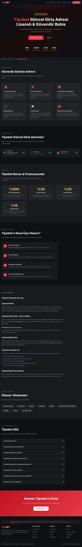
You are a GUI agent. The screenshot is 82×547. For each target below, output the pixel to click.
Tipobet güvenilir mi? (33, 441)
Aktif (23, 152)
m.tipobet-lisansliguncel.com (15, 247)
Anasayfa (4, 59)
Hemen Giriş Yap (36, 37)
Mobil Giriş (35, 532)
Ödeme (65, 2)
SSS (69, 2)
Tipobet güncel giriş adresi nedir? (33, 447)
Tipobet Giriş (11, 59)
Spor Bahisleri (53, 529)
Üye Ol (49, 37)
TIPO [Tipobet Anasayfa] (6, 2)
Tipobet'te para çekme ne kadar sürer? (33, 458)
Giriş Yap (76, 2)
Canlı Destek (70, 534)
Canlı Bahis (52, 532)
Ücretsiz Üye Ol (41, 508)
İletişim (68, 537)
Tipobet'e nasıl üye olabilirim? (33, 482)
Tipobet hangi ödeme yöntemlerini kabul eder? (33, 464)
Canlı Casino (53, 537)
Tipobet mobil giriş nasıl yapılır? (33, 452)
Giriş (47, 2)
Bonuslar (53, 2)
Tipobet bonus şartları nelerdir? (33, 470)
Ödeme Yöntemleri (71, 532)
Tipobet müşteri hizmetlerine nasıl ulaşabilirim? (33, 476)
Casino (51, 534)
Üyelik (59, 2)
